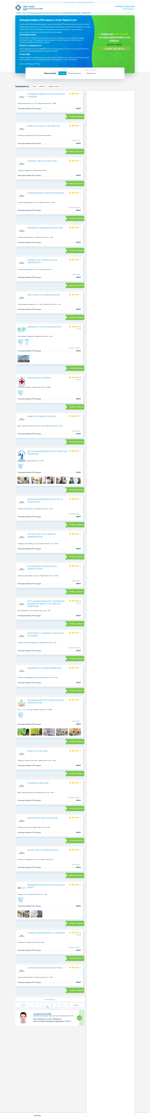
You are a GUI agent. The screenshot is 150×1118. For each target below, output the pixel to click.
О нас (55, 9)
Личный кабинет (128, 12)
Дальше (76, 1007)
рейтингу (42, 89)
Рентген (89, 9)
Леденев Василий (42, 1016)
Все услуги (99, 9)
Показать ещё (50, 1002)
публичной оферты (70, 2)
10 (52, 1007)
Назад (23, 1007)
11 (57, 1007)
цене (34, 89)
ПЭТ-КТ (74, 9)
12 (62, 1007)
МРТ (62, 9)
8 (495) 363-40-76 (123, 8)
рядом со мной (54, 89)
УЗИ (81, 9)
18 (69, 1007)
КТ (68, 9)
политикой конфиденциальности (85, 2)
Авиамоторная (23, 712)
